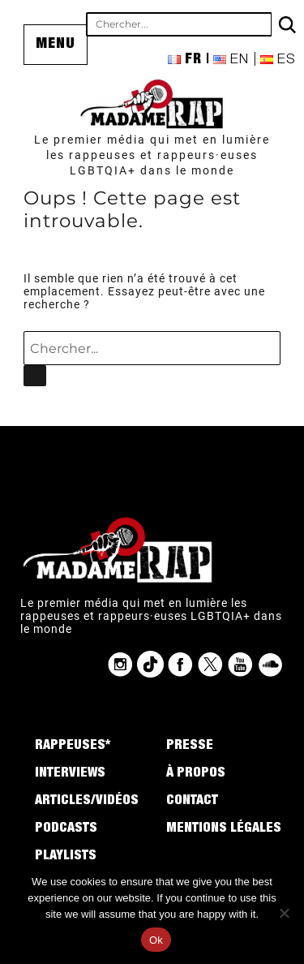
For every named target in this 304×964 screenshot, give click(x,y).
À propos (195, 774)
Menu (55, 44)
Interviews (70, 774)
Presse (189, 746)
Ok (156, 940)
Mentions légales (223, 829)
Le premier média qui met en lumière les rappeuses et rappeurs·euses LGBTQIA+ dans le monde (152, 155)
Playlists (65, 856)
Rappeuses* (72, 746)
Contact (192, 801)
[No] (284, 913)
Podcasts (66, 829)
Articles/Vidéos (87, 801)
